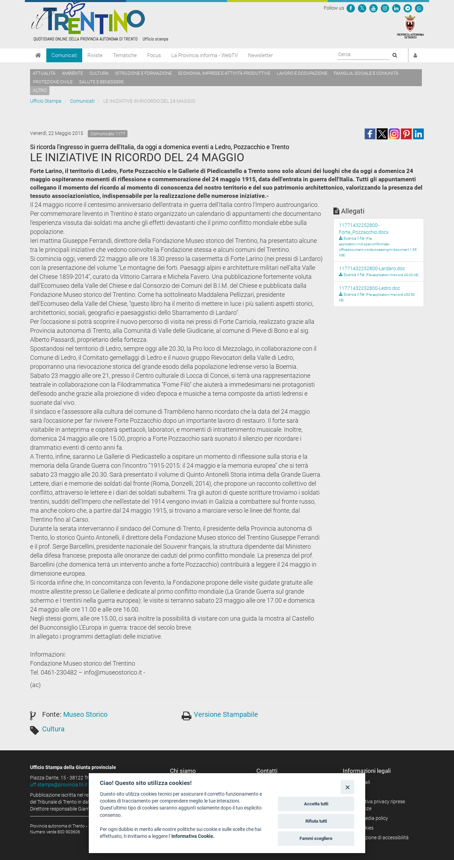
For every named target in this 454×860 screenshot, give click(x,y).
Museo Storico (85, 714)
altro (40, 90)
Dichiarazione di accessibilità (378, 837)
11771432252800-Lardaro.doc (372, 268)
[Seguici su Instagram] (385, 8)
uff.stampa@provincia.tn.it (58, 784)
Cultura (98, 73)
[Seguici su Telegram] (408, 8)
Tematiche (125, 55)
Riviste (95, 55)
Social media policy (368, 818)
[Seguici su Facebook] (351, 8)
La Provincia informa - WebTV (204, 55)
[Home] (38, 55)
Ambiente (72, 73)
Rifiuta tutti (316, 821)
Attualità (44, 73)
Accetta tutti (316, 803)
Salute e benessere (101, 81)
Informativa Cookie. (193, 836)
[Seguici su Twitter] (362, 8)
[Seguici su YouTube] (373, 8)
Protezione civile (53, 81)
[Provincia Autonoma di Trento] (410, 26)
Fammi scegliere (316, 838)
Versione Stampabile (226, 714)
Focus (154, 55)
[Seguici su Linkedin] (396, 8)
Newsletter (260, 55)
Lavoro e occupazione (302, 73)
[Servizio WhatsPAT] (419, 8)
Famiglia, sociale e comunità (366, 73)
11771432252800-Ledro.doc (369, 288)
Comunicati (64, 55)
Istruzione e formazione (143, 73)
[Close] (347, 787)
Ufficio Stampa (46, 101)
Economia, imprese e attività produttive (224, 73)
